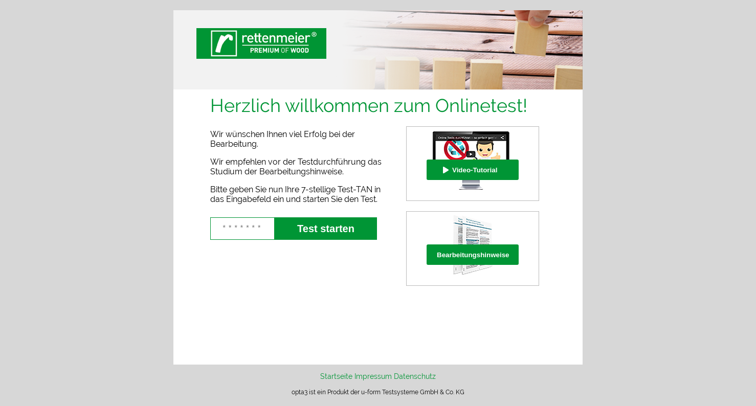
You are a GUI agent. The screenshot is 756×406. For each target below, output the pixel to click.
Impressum (373, 376)
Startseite (336, 376)
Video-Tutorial (474, 170)
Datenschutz (415, 376)
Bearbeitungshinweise (473, 255)
